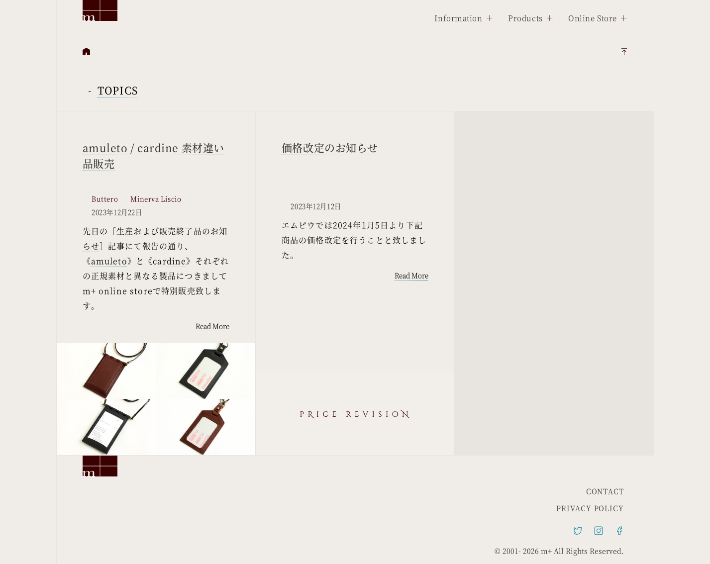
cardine (169, 261)
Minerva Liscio (155, 199)
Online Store (592, 17)
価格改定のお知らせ (330, 147)
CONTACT (605, 491)
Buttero (105, 199)
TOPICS (118, 90)
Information (458, 17)
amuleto (109, 261)
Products (525, 17)
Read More (212, 326)
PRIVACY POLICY (589, 508)
